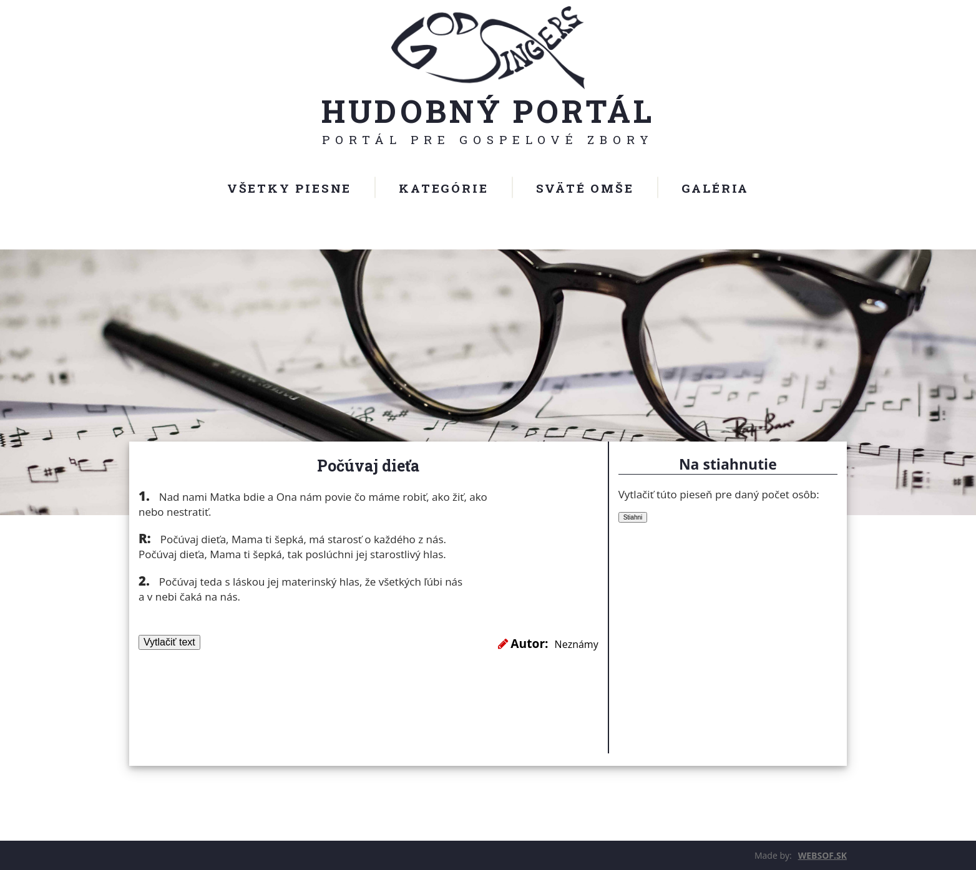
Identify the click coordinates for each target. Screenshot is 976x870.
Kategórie (443, 188)
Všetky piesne (289, 188)
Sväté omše (585, 188)
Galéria (715, 188)
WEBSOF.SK (822, 855)
